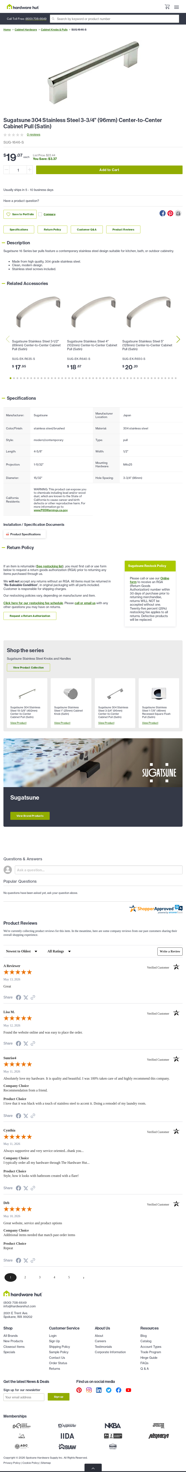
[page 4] (54, 1277)
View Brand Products (30, 815)
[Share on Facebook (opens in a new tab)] (18, 998)
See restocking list (50, 566)
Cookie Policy (30, 1461)
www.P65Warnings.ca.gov (51, 510)
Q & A (144, 1369)
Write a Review (169, 951)
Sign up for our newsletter (21, 1390)
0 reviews (33, 134)
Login (53, 1336)
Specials (9, 1352)
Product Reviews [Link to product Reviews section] (123, 229)
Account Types (150, 1347)
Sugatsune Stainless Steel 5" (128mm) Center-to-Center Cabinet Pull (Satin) (147, 345)
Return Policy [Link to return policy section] (52, 229)
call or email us (85, 603)
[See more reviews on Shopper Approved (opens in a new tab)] (33, 998)
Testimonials (103, 1347)
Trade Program (150, 1352)
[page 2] (25, 1277)
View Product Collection (28, 667)
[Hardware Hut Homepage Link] (23, 6)
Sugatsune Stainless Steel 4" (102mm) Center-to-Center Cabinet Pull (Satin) (92, 345)
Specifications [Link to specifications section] (19, 229)
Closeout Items (14, 1347)
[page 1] (11, 1277)
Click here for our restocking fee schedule (33, 603)
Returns (54, 1369)
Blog (143, 1336)
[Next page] (84, 1277)
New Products (13, 1341)
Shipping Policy (59, 1347)
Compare (46, 214)
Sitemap (46, 1461)
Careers (100, 1341)
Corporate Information (110, 1352)
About (99, 1336)
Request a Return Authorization (30, 616)
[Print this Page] (178, 213)
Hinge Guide (148, 1358)
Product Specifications (25, 534)
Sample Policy (58, 1352)
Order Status (58, 1363)
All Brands (10, 1336)
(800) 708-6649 (35, 18)
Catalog (145, 1341)
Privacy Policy (11, 1461)
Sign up (58, 1396)
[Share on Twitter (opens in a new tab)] (25, 997)
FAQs (144, 1363)
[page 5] (69, 1277)
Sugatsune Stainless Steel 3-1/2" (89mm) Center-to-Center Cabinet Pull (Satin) (36, 345)
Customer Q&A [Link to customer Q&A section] (86, 229)
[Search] (114, 19)
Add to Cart (109, 170)
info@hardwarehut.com (19, 1306)
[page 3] (40, 1277)
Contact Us (57, 1358)
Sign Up (54, 1341)
